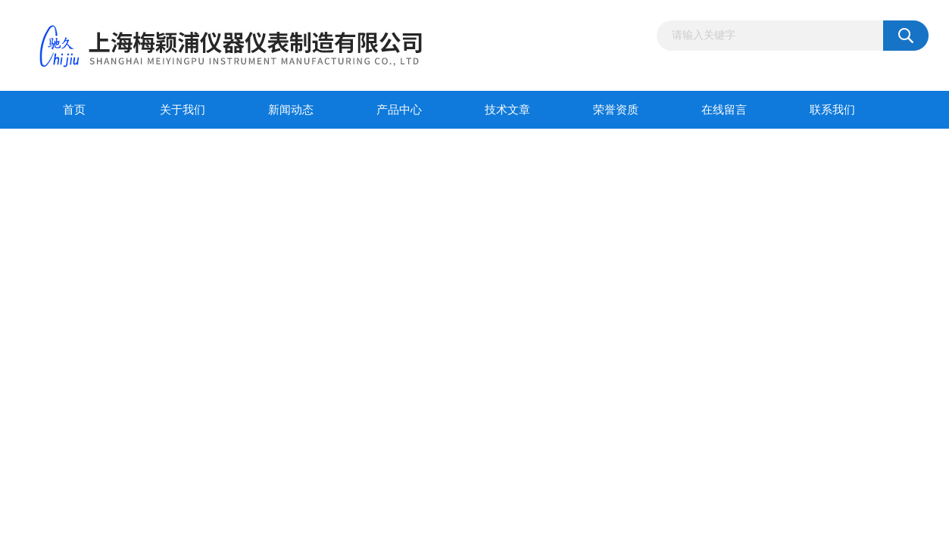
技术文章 (507, 110)
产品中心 (399, 110)
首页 (74, 110)
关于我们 (182, 110)
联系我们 (832, 110)
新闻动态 (291, 110)
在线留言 (724, 110)
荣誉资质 (615, 110)
